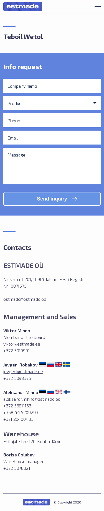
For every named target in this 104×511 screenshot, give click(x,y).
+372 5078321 (16, 468)
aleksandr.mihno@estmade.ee (31, 399)
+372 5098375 (17, 378)
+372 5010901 (16, 350)
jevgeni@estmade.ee (23, 371)
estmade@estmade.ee (24, 299)
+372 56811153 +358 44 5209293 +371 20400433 (20, 412)
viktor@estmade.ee (21, 343)
